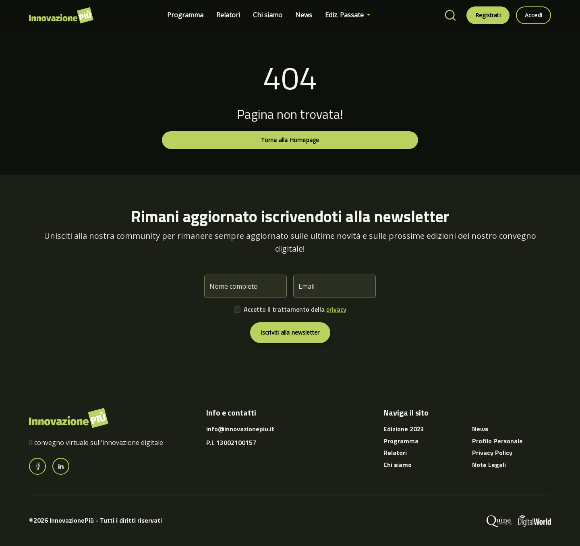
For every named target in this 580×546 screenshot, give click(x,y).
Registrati (488, 15)
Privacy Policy (492, 452)
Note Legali (489, 464)
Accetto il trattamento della (295, 309)
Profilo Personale (497, 441)
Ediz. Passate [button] (345, 14)
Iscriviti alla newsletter (290, 332)
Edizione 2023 (403, 429)
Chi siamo (267, 14)
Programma (185, 14)
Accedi (533, 15)
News (303, 14)
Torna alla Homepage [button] (290, 140)
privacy (336, 309)
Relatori (228, 14)
